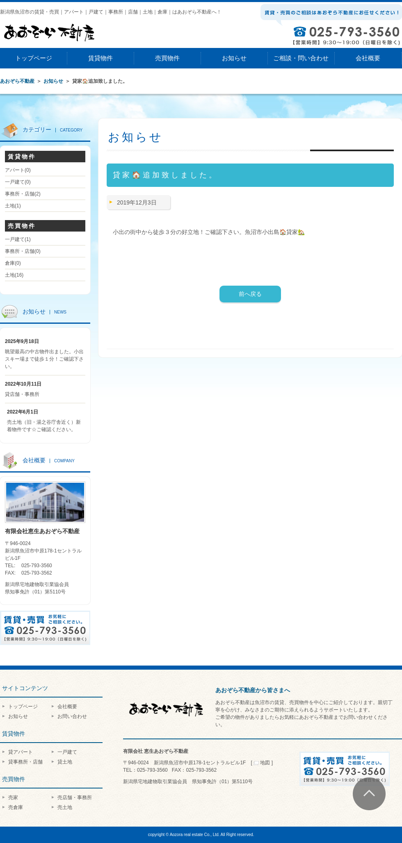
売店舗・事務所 (74, 797)
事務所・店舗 (23, 194)
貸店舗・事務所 (22, 394)
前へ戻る (250, 294)
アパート (18, 170)
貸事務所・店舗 (25, 762)
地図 (262, 763)
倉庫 (13, 263)
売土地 (64, 807)
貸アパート (20, 752)
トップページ (33, 58)
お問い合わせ (72, 716)
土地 (13, 206)
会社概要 (368, 58)
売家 (13, 797)
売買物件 (167, 58)
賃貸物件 (100, 58)
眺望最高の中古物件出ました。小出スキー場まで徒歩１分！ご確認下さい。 (44, 359)
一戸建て (18, 182)
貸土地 (64, 762)
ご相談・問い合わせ (301, 58)
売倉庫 (15, 807)
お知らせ (234, 58)
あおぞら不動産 (17, 81)
